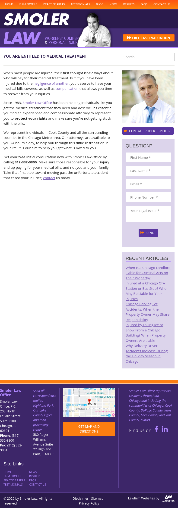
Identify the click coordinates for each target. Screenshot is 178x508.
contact (49, 177)
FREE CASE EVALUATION (151, 38)
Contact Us (161, 4)
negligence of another (51, 83)
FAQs (143, 4)
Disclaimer (80, 498)
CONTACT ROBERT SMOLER (149, 131)
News (113, 4)
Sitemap (97, 498)
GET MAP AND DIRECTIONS (89, 428)
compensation (67, 88)
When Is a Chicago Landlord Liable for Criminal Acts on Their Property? (148, 272)
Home (9, 4)
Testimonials (80, 4)
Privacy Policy (89, 503)
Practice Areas (54, 4)
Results (129, 4)
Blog (99, 4)
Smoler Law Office (37, 102)
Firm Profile (28, 4)
